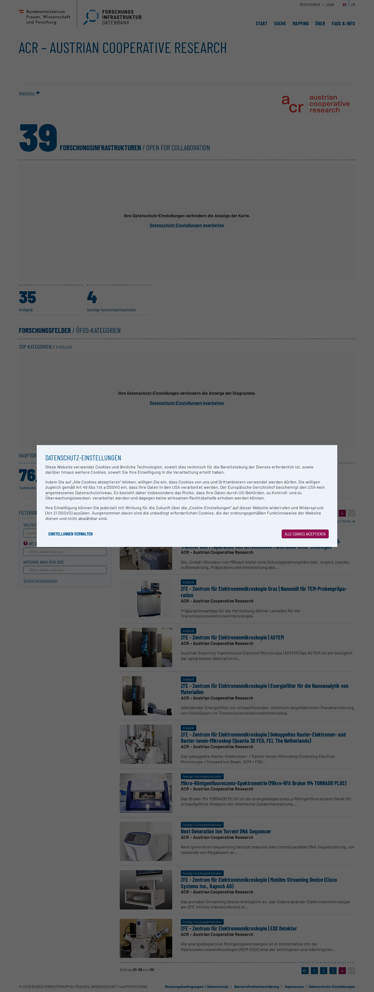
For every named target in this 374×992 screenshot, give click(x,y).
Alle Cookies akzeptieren (305, 533)
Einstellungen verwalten (70, 533)
